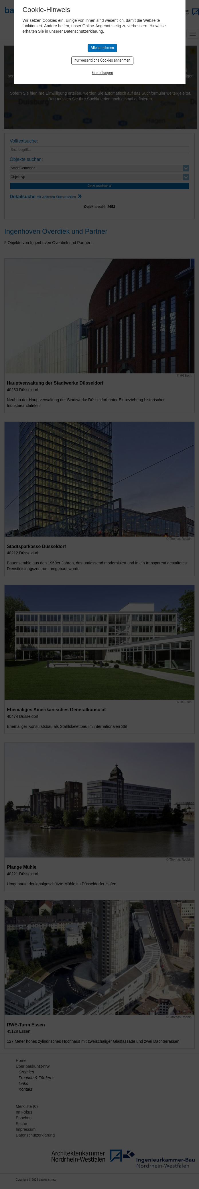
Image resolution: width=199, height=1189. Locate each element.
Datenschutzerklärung (83, 31)
